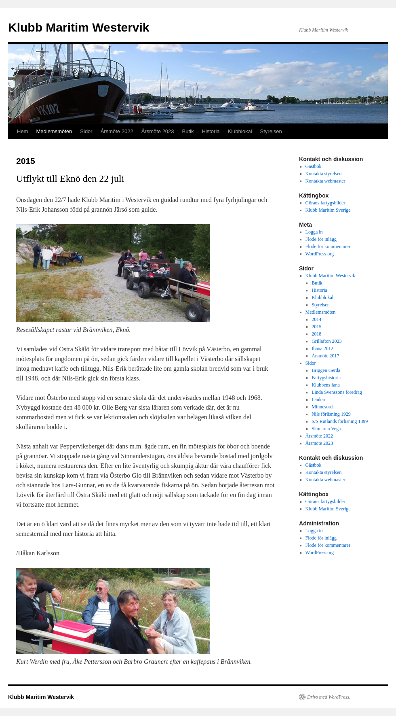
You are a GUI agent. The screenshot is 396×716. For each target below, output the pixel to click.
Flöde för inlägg (321, 239)
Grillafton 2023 (326, 341)
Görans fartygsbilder (325, 203)
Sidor (86, 131)
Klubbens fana (326, 385)
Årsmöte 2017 (325, 356)
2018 (316, 334)
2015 (316, 326)
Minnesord (322, 407)
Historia (210, 131)
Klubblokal (240, 131)
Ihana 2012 (322, 348)
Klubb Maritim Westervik (79, 27)
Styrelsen (271, 131)
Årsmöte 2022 (117, 131)
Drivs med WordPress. (328, 697)
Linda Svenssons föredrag (337, 392)
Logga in (314, 232)
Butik (188, 131)
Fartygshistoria (326, 377)
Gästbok (313, 166)
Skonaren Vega (326, 428)
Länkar (318, 399)
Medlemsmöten (54, 131)
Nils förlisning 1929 (331, 414)
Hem (22, 131)
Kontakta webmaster (325, 181)
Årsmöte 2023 (157, 131)
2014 (316, 319)
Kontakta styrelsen (323, 173)
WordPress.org (319, 254)
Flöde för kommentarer (327, 246)
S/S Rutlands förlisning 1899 (340, 421)
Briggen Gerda (326, 370)
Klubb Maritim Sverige (328, 210)
